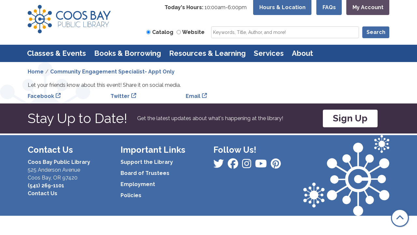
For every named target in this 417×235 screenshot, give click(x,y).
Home (36, 72)
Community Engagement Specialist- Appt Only (112, 72)
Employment (138, 184)
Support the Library (147, 162)
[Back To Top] (400, 218)
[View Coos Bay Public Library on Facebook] (219, 166)
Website (193, 32)
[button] (205, 7)
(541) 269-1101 (46, 185)
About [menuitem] (302, 53)
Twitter (120, 96)
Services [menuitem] (269, 53)
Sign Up (350, 118)
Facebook (41, 96)
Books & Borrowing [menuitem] (127, 53)
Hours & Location (282, 7)
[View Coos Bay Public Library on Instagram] (233, 166)
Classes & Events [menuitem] (56, 53)
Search (376, 32)
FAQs (329, 7)
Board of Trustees (145, 173)
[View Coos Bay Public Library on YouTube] (276, 166)
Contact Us (42, 193)
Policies (131, 195)
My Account (367, 7)
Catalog (162, 32)
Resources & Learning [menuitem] (207, 53)
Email (193, 96)
